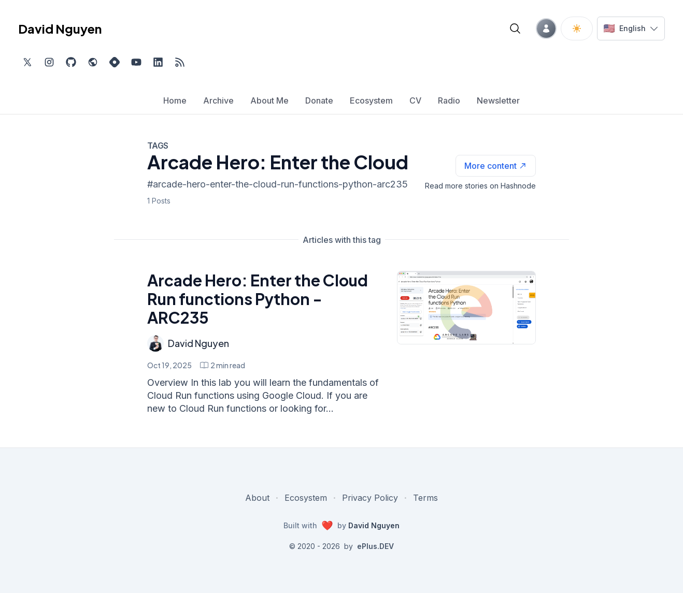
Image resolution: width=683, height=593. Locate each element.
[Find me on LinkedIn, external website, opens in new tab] (158, 62)
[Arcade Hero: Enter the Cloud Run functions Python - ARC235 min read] (222, 365)
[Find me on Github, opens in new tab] (71, 62)
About (257, 498)
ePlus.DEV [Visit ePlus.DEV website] (375, 546)
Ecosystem (305, 498)
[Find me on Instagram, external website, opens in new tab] (49, 62)
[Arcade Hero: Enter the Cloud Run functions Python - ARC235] (466, 307)
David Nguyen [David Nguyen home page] (60, 28)
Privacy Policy (370, 498)
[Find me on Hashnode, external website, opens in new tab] (114, 62)
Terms (425, 498)
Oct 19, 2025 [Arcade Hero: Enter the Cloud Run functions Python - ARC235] (169, 365)
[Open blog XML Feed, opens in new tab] (179, 62)
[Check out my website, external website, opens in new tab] (92, 62)
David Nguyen (198, 343)
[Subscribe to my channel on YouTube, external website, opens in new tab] (136, 62)
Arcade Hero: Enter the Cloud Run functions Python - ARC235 (257, 298)
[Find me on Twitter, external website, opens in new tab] (27, 62)
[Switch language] (631, 28)
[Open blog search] (515, 28)
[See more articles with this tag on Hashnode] (496, 166)
